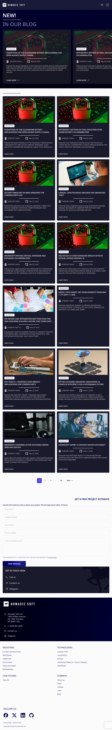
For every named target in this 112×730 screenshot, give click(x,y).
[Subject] (56, 547)
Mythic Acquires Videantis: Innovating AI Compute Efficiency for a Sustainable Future (81, 383)
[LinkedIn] (23, 715)
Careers (60, 687)
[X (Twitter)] (14, 715)
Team (59, 683)
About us (60, 680)
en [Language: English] (102, 5)
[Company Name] (56, 517)
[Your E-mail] (56, 525)
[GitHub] (31, 715)
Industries (8, 647)
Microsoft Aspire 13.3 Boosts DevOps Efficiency (82, 445)
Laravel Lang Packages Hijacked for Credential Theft (82, 194)
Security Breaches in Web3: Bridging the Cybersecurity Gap (24, 194)
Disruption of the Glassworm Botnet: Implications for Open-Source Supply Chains (34, 54)
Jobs (59, 690)
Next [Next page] (70, 480)
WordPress (61, 666)
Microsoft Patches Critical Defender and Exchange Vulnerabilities (25, 257)
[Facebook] (6, 715)
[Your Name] (56, 509)
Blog (59, 694)
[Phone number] (56, 533)
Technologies (64, 647)
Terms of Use (17, 723)
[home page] (14, 5)
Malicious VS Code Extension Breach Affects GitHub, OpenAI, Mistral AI (81, 257)
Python (60, 659)
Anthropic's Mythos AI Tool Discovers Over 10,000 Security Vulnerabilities (80, 131)
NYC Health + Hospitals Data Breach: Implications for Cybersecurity (22, 383)
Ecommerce (7, 662)
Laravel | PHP (62, 652)
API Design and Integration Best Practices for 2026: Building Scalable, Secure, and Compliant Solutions (27, 320)
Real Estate (7, 655)
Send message (14, 564)
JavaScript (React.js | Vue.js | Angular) (72, 662)
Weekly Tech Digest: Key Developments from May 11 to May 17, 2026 (82, 293)
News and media (9, 666)
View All (6, 680)
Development (11, 49)
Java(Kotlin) (62, 655)
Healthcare (7, 659)
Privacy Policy (52, 557)
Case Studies (9, 675)
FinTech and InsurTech (12, 652)
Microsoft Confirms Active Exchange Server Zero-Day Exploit (26, 446)
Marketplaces (8, 669)
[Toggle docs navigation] (107, 5)
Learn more (12, 80)
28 (61, 480)
